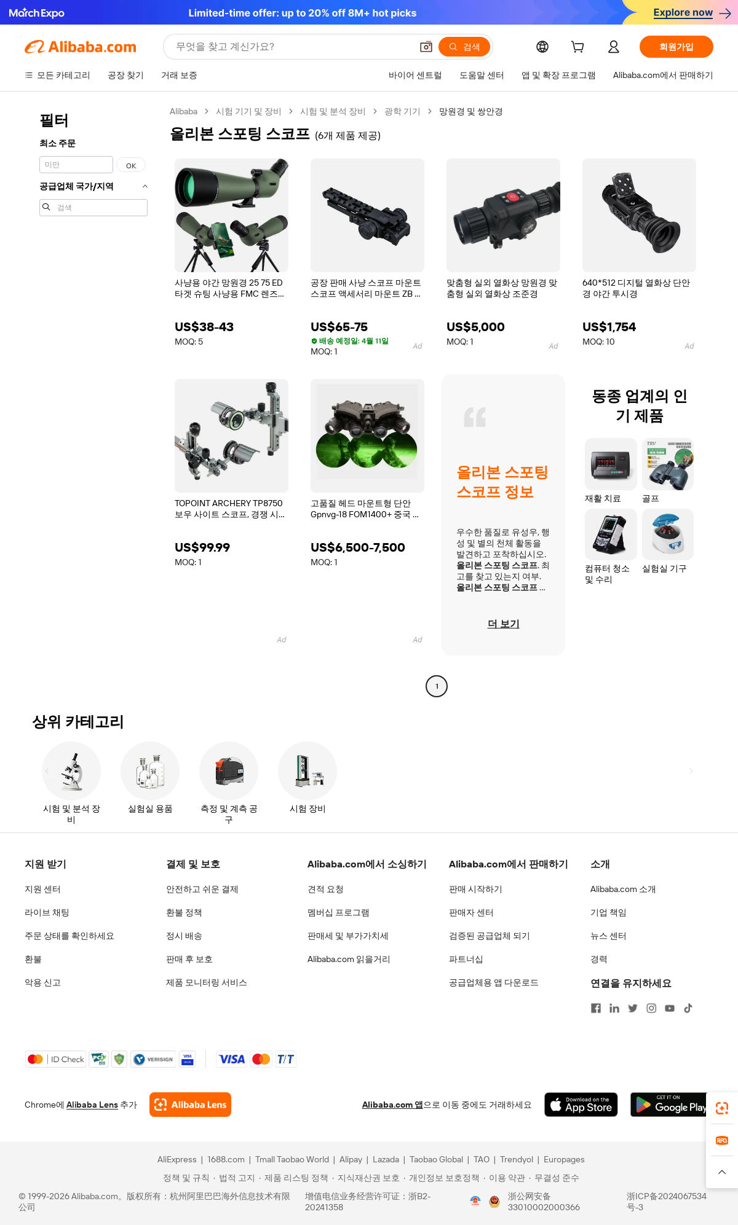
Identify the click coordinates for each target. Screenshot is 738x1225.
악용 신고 (43, 982)
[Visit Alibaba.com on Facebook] (595, 1008)
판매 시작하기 (475, 889)
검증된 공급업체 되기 (489, 936)
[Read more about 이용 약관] (504, 1177)
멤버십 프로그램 (339, 912)
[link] (722, 1108)
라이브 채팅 (47, 912)
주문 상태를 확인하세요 (69, 936)
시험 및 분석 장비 (333, 111)
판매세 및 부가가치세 (348, 936)
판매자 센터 (471, 912)
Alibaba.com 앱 (392, 1105)
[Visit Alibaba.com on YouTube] (669, 1008)
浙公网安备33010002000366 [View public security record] (544, 1201)
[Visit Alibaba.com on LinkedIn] (614, 1008)
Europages (564, 1159)
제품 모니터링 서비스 (206, 982)
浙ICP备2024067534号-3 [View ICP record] (667, 1201)
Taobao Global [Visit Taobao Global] (436, 1159)
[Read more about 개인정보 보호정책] (441, 1177)
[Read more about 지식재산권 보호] (366, 1177)
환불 (33, 959)
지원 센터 (43, 889)
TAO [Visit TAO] (482, 1159)
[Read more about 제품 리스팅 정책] (293, 1177)
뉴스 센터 (608, 936)
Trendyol (516, 1159)
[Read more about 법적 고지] (234, 1177)
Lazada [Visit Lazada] (386, 1159)
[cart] (580, 48)
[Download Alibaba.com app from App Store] (581, 1104)
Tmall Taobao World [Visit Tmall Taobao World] (292, 1159)
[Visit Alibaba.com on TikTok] (688, 1008)
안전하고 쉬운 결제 (202, 889)
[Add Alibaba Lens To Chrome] (190, 1104)
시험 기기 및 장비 (249, 111)
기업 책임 (608, 912)
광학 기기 (402, 111)
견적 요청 (326, 889)
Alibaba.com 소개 (623, 889)
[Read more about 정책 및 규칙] (184, 1177)
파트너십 (466, 959)
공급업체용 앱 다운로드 (494, 982)
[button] (426, 46)
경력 (599, 959)
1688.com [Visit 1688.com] (226, 1159)
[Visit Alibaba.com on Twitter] (632, 1008)
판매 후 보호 (189, 959)
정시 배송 (184, 936)
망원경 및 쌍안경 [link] (471, 111)
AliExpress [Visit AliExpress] (177, 1159)
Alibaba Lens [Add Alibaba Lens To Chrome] (92, 1105)
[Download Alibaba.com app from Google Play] (671, 1104)
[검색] (464, 47)
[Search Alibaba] (292, 46)
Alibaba (183, 111)
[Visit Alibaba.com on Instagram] (651, 1008)
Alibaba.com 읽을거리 (349, 959)
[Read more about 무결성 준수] (554, 1177)
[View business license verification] (475, 1202)
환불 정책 (184, 912)
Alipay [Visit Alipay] (350, 1159)
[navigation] (93, 400)
